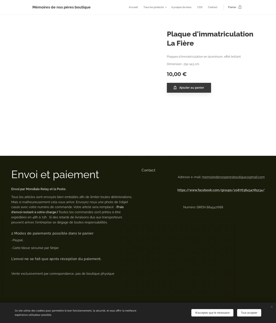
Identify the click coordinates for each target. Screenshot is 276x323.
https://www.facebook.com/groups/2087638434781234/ (221, 190)
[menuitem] (130, 7)
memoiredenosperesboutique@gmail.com (233, 177)
